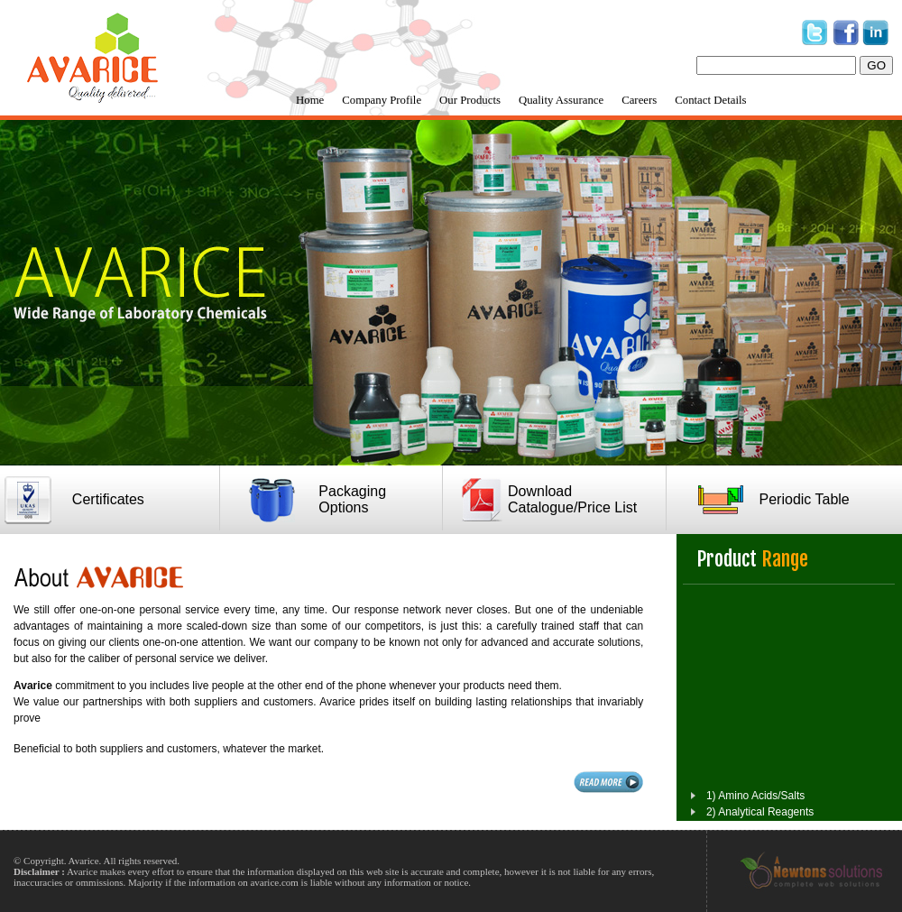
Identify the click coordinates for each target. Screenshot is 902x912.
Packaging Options (352, 499)
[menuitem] (310, 100)
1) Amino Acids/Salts (755, 803)
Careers (639, 100)
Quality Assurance (561, 100)
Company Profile (381, 100)
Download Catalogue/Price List (572, 499)
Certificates (108, 499)
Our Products (470, 100)
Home (310, 100)
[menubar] (521, 100)
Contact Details (710, 100)
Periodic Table (804, 499)
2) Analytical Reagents (760, 820)
